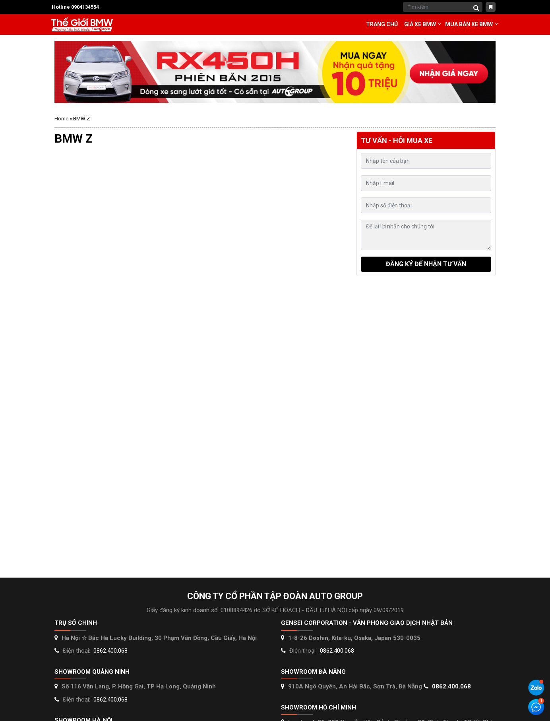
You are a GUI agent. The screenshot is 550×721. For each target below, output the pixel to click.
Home (61, 119)
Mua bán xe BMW (469, 24)
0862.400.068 (110, 650)
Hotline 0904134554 (75, 7)
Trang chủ (382, 24)
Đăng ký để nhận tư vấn (426, 264)
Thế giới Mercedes (82, 24)
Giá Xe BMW (420, 24)
